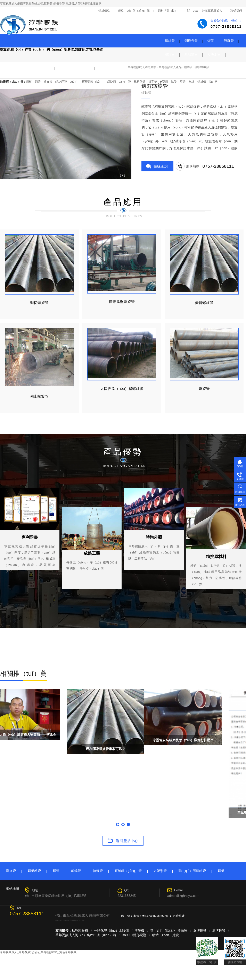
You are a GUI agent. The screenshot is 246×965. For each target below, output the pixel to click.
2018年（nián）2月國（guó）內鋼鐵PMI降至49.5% (38, 750)
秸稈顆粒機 (80, 930)
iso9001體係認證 (134, 935)
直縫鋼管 (191, 54)
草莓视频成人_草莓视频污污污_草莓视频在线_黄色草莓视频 (38, 952)
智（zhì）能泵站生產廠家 (168, 930)
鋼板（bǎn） (40, 67)
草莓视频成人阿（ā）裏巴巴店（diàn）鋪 (85, 935)
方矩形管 (214, 54)
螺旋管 (170, 40)
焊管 (210, 40)
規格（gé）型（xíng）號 (134, 10)
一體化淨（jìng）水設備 (111, 930)
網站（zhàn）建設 (165, 935)
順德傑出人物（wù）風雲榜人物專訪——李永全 (123, 734)
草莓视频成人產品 (170, 67)
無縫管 (229, 40)
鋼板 (221, 871)
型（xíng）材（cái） (75, 67)
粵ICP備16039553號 (155, 916)
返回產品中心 (127, 841)
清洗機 (139, 930)
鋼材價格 (104, 10)
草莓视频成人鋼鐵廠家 (142, 67)
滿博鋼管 (218, 930)
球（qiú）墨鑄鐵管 (192, 871)
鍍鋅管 (170, 54)
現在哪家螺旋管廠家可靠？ (207, 749)
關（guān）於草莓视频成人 (204, 10)
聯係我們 (236, 10)
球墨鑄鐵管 (13, 67)
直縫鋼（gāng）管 (128, 871)
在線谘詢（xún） (160, 167)
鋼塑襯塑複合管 (111, 67)
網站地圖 (12, 889)
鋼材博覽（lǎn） (168, 10)
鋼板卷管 (191, 40)
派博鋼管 (199, 930)
